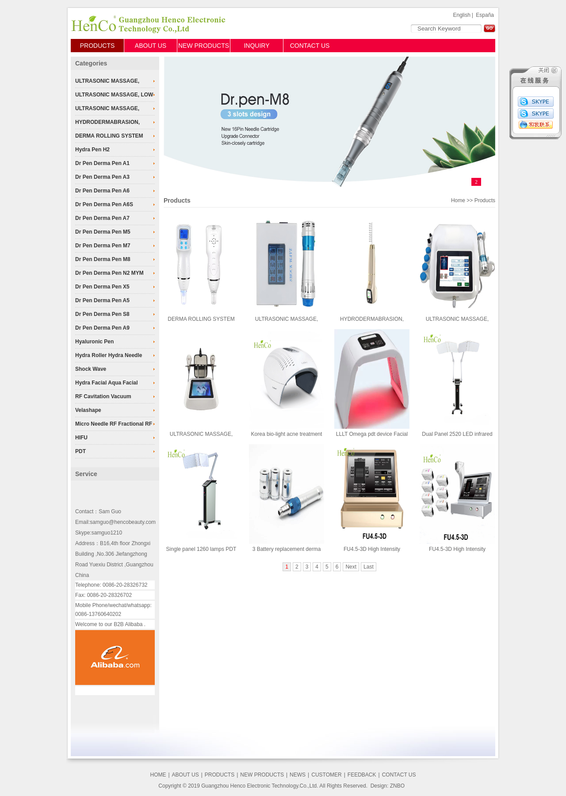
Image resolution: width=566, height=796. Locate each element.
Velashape (88, 410)
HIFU (81, 438)
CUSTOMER (326, 775)
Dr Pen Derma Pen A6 (102, 191)
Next (350, 567)
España (485, 15)
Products (177, 200)
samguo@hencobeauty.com (123, 522)
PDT (80, 451)
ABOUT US (150, 45)
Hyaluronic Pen (94, 341)
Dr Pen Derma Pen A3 (102, 177)
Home (458, 200)
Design (379, 786)
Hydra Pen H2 (92, 149)
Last (368, 567)
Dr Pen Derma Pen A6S (104, 204)
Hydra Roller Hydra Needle (108, 355)
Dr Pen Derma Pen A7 (102, 218)
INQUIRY (256, 45)
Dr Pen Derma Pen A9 (102, 328)
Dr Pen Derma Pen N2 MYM (109, 273)
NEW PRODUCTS (203, 45)
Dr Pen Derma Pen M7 (102, 245)
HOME (158, 775)
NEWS (298, 775)
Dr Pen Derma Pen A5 (102, 300)
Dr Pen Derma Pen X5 (102, 287)
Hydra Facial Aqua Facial (106, 383)
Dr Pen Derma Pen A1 (102, 163)
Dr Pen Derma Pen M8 (102, 259)
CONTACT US (310, 45)
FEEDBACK (362, 775)
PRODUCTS (97, 45)
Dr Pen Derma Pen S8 (102, 314)
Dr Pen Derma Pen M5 (102, 232)
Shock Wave (90, 369)
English (461, 15)
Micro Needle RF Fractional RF (113, 424)
